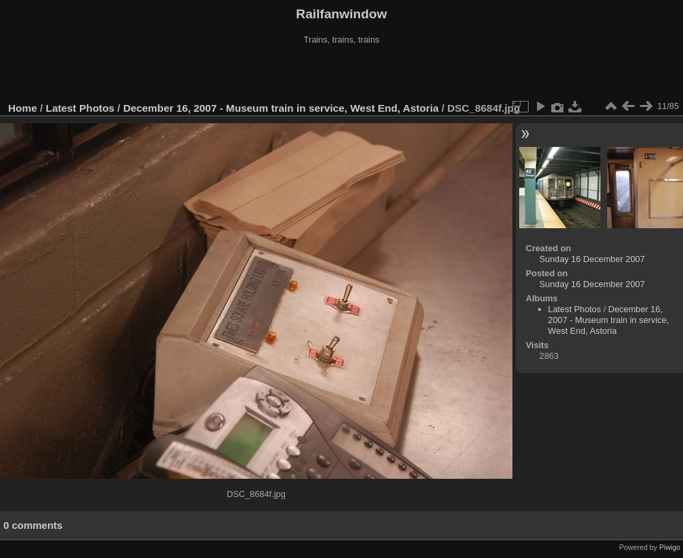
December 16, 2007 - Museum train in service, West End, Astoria (281, 108)
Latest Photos (80, 108)
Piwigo (669, 547)
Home (22, 108)
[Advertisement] (341, 73)
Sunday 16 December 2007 (592, 259)
